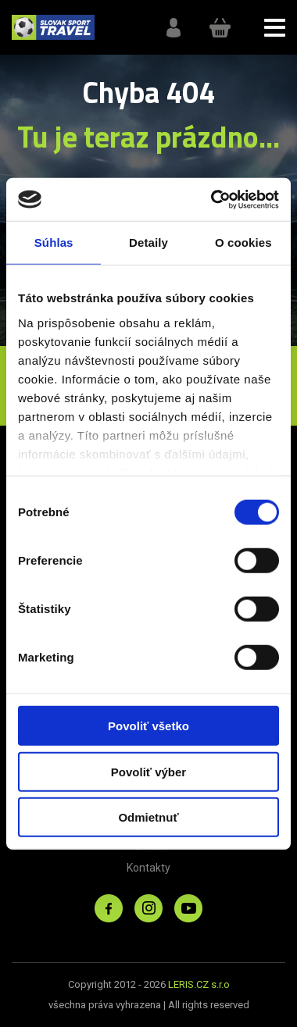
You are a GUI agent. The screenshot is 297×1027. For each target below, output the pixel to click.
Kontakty (148, 867)
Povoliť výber (148, 771)
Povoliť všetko (148, 726)
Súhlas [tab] (53, 242)
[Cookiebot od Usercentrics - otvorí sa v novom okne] (212, 199)
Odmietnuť (148, 817)
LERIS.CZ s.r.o (199, 984)
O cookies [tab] (243, 242)
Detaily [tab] (148, 242)
